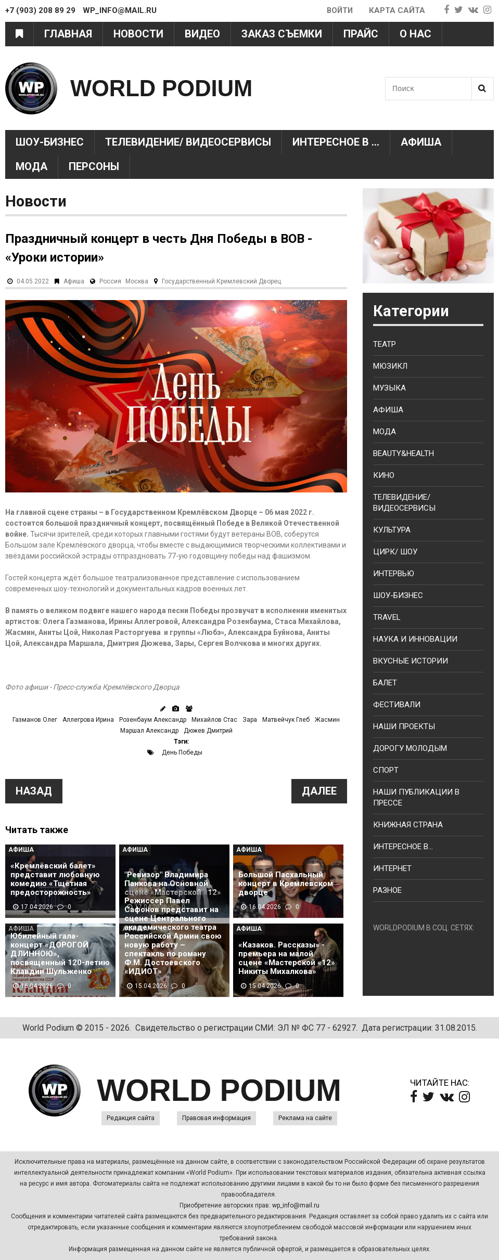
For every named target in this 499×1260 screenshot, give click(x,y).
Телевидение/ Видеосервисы (188, 142)
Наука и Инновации (415, 639)
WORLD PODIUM (164, 88)
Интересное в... (403, 846)
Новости (138, 34)
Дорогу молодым (410, 748)
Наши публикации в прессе (416, 797)
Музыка (389, 388)
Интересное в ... (335, 142)
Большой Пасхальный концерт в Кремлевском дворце (285, 884)
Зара (249, 719)
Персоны (94, 166)
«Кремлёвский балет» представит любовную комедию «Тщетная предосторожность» (55, 879)
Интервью (393, 573)
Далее (319, 791)
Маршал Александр (149, 730)
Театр (384, 344)
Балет (385, 682)
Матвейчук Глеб (286, 719)
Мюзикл (390, 366)
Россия (110, 281)
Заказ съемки (281, 34)
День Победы (182, 752)
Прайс (360, 34)
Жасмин (327, 719)
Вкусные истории (410, 661)
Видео (202, 34)
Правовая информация (216, 1118)
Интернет (392, 868)
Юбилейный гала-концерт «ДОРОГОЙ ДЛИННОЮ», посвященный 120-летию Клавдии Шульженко (60, 954)
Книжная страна (408, 824)
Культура (392, 530)
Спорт (386, 770)
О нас (415, 34)
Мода (31, 166)
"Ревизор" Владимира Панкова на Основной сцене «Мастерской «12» (172, 884)
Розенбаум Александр (152, 719)
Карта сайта (397, 10)
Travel (387, 617)
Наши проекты (404, 726)
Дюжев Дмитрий (208, 730)
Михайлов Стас (214, 719)
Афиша (421, 142)
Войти (339, 10)
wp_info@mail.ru (295, 1205)
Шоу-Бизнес (50, 142)
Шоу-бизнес (398, 595)
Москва (136, 281)
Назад (34, 791)
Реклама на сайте (305, 1118)
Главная (68, 34)
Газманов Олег (34, 719)
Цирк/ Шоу (395, 551)
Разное (387, 890)
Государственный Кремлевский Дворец (221, 281)
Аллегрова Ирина (88, 719)
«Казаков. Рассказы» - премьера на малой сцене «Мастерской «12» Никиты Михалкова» (286, 958)
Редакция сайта (131, 1118)
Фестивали (396, 704)
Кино (383, 475)
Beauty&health (403, 453)
